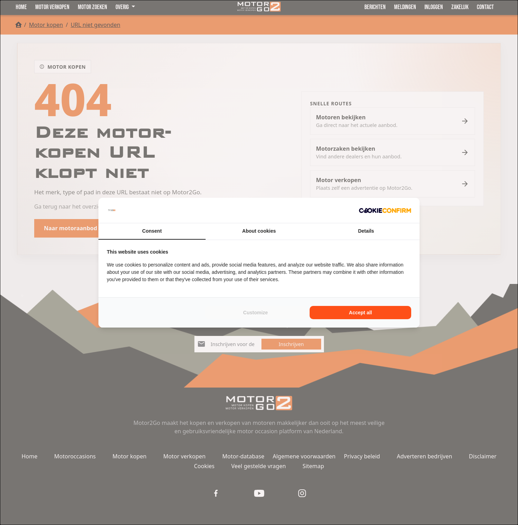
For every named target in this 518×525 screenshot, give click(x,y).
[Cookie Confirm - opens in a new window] (385, 210)
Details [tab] (366, 231)
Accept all (360, 312)
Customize (255, 312)
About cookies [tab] (259, 231)
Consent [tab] (152, 231)
